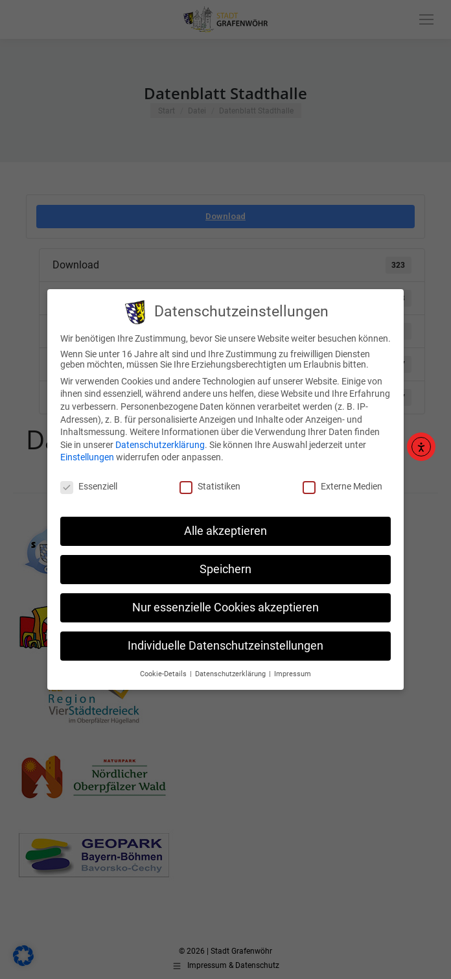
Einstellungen (87, 449)
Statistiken (209, 478)
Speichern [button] (225, 560)
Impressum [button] (292, 665)
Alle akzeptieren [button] (225, 522)
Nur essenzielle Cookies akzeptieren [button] (225, 599)
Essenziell (88, 478)
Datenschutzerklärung (160, 436)
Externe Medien (342, 478)
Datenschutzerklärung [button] (231, 665)
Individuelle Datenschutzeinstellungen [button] (225, 637)
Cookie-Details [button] (164, 665)
